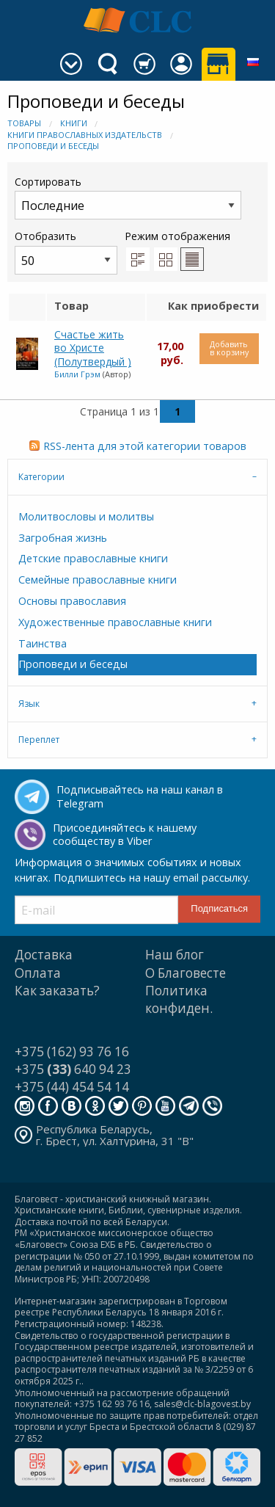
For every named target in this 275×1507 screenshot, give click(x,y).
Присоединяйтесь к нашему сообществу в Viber (125, 835)
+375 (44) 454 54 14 (72, 1086)
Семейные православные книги (97, 580)
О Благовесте (185, 973)
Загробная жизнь (62, 538)
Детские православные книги (93, 558)
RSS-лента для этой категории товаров (144, 446)
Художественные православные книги (115, 622)
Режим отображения (177, 236)
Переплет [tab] (38, 739)
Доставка (44, 954)
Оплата (38, 973)
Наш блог (174, 954)
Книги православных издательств (84, 134)
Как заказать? (57, 990)
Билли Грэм (77, 374)
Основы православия (72, 601)
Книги (73, 122)
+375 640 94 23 (73, 1069)
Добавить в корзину (229, 347)
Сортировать (128, 197)
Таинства (42, 643)
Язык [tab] (29, 703)
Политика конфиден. (179, 999)
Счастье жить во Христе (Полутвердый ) (92, 347)
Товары (24, 122)
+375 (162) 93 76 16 (72, 1051)
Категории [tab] (41, 477)
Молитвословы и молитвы (86, 516)
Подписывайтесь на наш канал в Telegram (139, 796)
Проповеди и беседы (53, 145)
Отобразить (66, 251)
